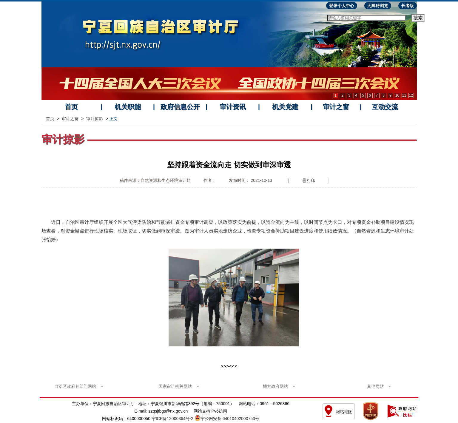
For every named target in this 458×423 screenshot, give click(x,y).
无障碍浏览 (377, 5)
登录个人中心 (341, 5)
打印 (311, 180)
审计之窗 (336, 107)
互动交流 (385, 107)
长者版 (407, 5)
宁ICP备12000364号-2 (172, 418)
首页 (71, 107)
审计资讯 (233, 107)
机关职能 (128, 107)
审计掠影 (94, 118)
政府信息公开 (180, 107)
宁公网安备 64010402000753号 (230, 418)
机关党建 (285, 107)
